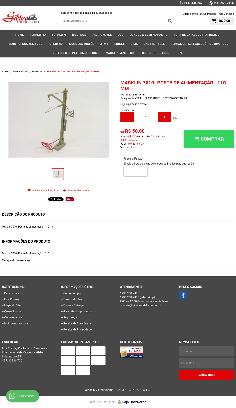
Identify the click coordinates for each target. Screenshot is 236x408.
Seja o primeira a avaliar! (134, 104)
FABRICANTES (102, 35)
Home (19, 35)
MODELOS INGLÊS (81, 44)
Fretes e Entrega (73, 305)
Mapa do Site (12, 305)
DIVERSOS (79, 35)
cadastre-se (106, 12)
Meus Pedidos (208, 14)
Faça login (89, 12)
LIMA (134, 44)
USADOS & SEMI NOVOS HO (149, 35)
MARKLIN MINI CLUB (120, 53)
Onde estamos (13, 317)
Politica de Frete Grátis (77, 323)
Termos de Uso (72, 299)
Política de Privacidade (77, 329)
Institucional (13, 287)
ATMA (104, 44)
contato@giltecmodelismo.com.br (141, 305)
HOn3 (179, 53)
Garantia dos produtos (77, 311)
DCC (121, 35)
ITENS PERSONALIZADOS (25, 44)
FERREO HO (38, 35)
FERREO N (59, 35)
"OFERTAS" (56, 44)
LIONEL (119, 44)
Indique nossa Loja (16, 323)
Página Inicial (12, 293)
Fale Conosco (226, 14)
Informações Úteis (77, 287)
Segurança (70, 317)
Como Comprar (72, 293)
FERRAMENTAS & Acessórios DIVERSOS (200, 44)
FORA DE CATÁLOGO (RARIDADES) (197, 35)
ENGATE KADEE (154, 44)
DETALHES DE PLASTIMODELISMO (76, 53)
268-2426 (194, 3)
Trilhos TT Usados (154, 53)
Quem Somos (190, 14)
